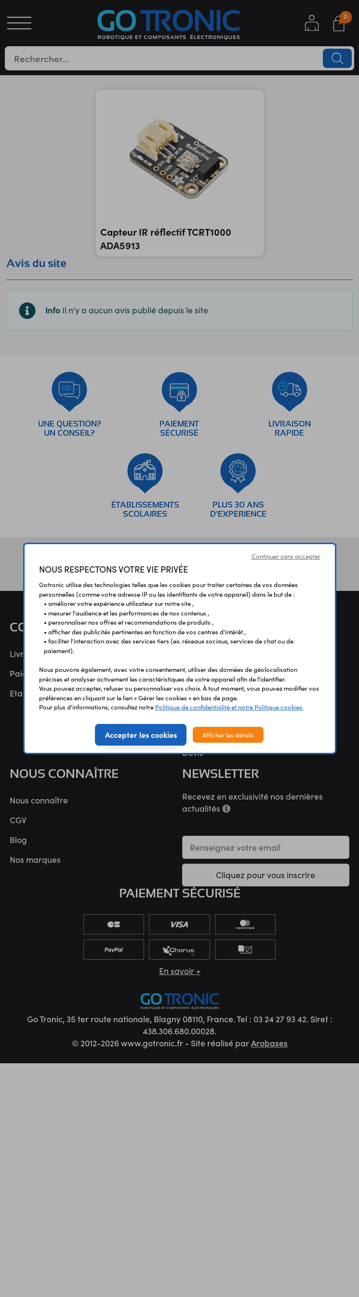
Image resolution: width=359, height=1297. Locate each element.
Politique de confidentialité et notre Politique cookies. (229, 706)
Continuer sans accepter (286, 556)
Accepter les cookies (141, 734)
